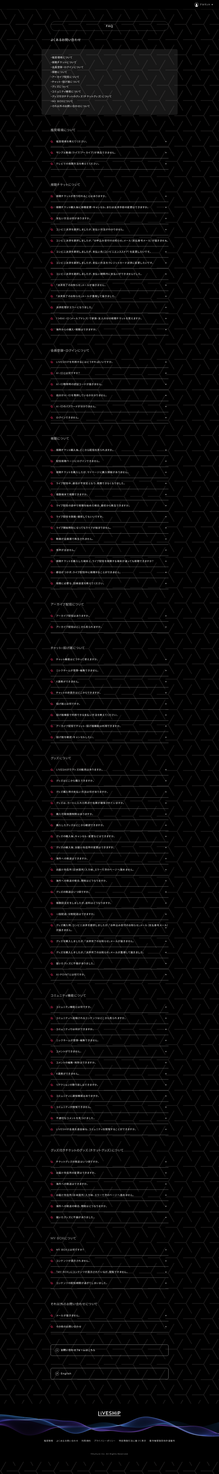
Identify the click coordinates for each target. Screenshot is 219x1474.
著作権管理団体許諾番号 (162, 1440)
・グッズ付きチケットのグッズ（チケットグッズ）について (81, 96)
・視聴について (59, 72)
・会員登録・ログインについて (67, 67)
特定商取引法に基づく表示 (132, 1440)
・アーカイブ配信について (65, 77)
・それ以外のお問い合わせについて (70, 106)
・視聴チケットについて (63, 62)
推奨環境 (48, 1440)
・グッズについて (60, 86)
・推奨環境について (62, 57)
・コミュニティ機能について (66, 91)
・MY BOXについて (62, 101)
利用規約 (86, 1440)
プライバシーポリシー (105, 1440)
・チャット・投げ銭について (65, 81)
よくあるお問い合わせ (67, 1440)
